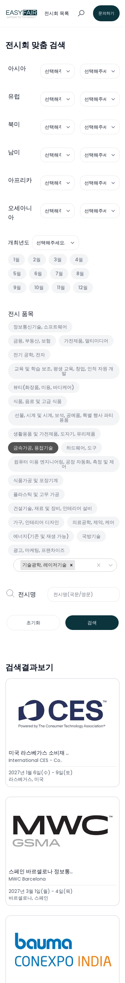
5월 (17, 273)
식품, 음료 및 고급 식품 (37, 401)
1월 (16, 259)
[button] (71, 565)
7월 (59, 273)
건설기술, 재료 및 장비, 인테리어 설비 (52, 508)
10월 (39, 287)
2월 (37, 259)
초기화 (33, 622)
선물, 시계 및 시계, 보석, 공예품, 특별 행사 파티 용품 (64, 417)
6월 (38, 273)
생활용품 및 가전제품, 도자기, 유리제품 (54, 433)
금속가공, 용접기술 (33, 447)
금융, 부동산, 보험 (32, 340)
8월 (80, 273)
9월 (17, 287)
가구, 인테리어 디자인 (36, 522)
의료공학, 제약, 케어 (93, 522)
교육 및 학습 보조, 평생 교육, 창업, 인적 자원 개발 (63, 371)
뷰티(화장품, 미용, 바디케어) (43, 387)
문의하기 (106, 13)
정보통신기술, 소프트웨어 (40, 326)
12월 (83, 287)
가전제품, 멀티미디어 (86, 340)
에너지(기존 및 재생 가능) (41, 536)
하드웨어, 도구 (81, 447)
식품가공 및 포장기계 (35, 480)
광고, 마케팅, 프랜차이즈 (39, 550)
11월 (61, 287)
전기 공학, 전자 (29, 354)
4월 (79, 259)
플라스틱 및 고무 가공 (36, 494)
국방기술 (91, 536)
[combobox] (77, 565)
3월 (58, 259)
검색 (92, 622)
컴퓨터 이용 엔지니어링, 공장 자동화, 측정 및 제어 (64, 464)
